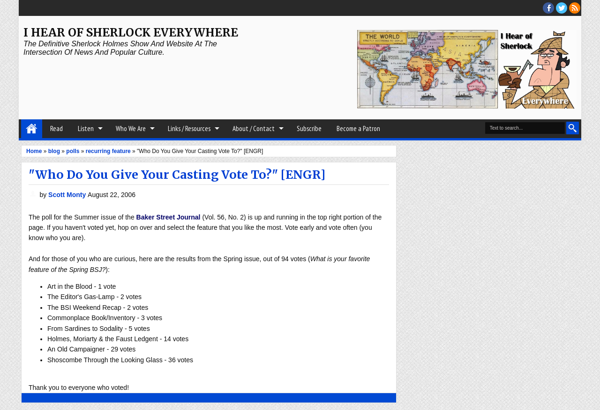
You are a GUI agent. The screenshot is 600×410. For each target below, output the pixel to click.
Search (572, 128)
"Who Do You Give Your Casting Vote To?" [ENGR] (177, 174)
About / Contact (253, 128)
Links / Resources (189, 128)
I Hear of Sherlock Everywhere (130, 32)
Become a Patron (358, 128)
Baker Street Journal (168, 217)
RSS (574, 8)
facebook (548, 8)
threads (561, 8)
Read (56, 128)
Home (31, 128)
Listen (86, 128)
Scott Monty (68, 194)
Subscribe (309, 128)
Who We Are (131, 128)
